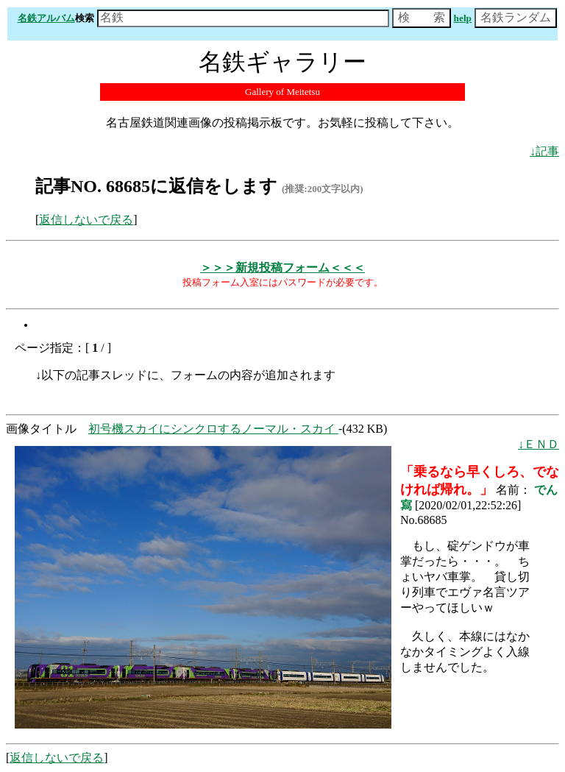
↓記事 (544, 151)
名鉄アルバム (46, 18)
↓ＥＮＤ (538, 444)
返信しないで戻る (86, 219)
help (463, 18)
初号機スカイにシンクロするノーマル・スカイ (213, 428)
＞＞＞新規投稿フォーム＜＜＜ (282, 267)
